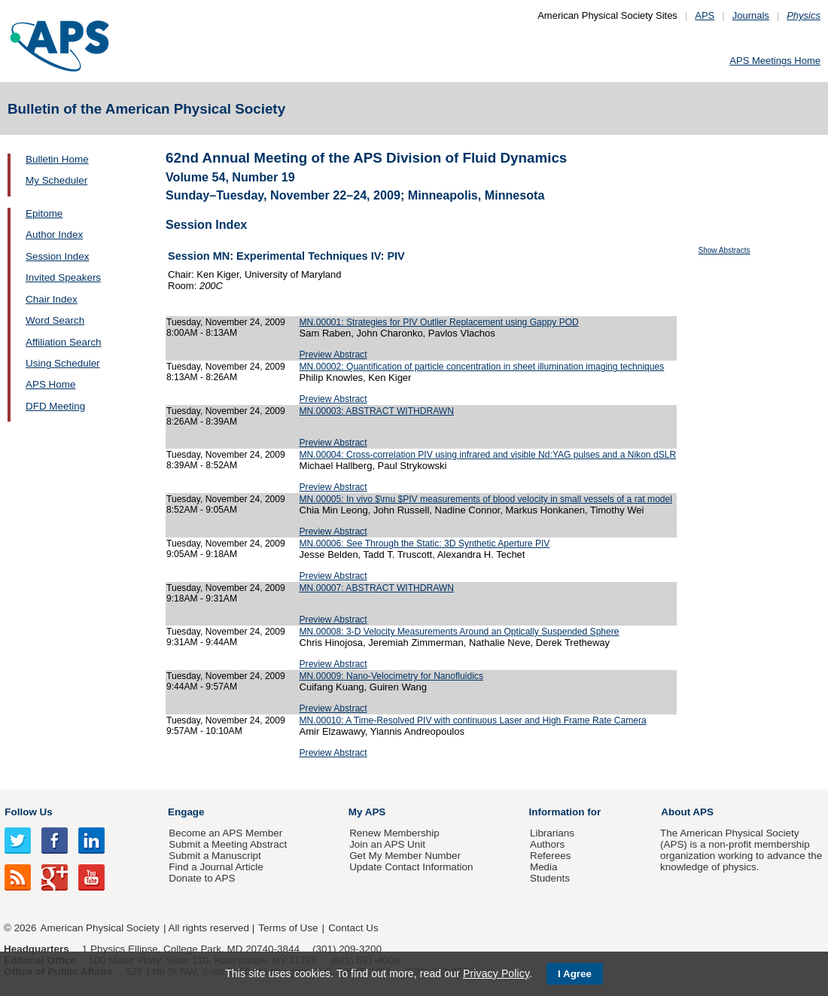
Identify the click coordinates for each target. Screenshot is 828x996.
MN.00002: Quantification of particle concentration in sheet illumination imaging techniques (482, 366)
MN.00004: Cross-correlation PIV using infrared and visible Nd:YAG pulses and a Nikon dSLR (488, 454)
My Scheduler (56, 180)
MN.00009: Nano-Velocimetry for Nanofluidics (391, 676)
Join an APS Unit (387, 844)
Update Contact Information (411, 867)
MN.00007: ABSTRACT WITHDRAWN (377, 588)
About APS (687, 812)
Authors (547, 844)
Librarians (552, 833)
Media (544, 867)
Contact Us (353, 928)
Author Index (54, 234)
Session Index (57, 256)
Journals (750, 15)
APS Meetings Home (774, 60)
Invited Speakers (63, 277)
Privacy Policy (496, 973)
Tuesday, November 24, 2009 (225, 322)
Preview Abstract (333, 354)
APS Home (50, 384)
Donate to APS (202, 878)
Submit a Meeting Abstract (228, 844)
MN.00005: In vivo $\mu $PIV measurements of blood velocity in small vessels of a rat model (486, 499)
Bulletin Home (57, 159)
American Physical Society (100, 928)
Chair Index (52, 299)
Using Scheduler (63, 363)
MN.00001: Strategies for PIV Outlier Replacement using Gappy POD (439, 322)
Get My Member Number (405, 855)
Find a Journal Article (216, 867)
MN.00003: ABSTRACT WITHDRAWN (377, 411)
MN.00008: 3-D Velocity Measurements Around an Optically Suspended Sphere (459, 631)
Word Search (55, 320)
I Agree (575, 973)
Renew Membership (394, 833)
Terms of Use (288, 928)
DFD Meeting (55, 406)
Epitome (44, 213)
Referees (550, 855)
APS (704, 15)
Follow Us (28, 812)
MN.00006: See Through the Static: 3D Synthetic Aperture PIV (425, 543)
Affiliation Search (64, 342)
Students (550, 878)
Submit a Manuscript (214, 855)
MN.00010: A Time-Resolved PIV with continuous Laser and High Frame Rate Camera (473, 720)
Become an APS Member (225, 833)
